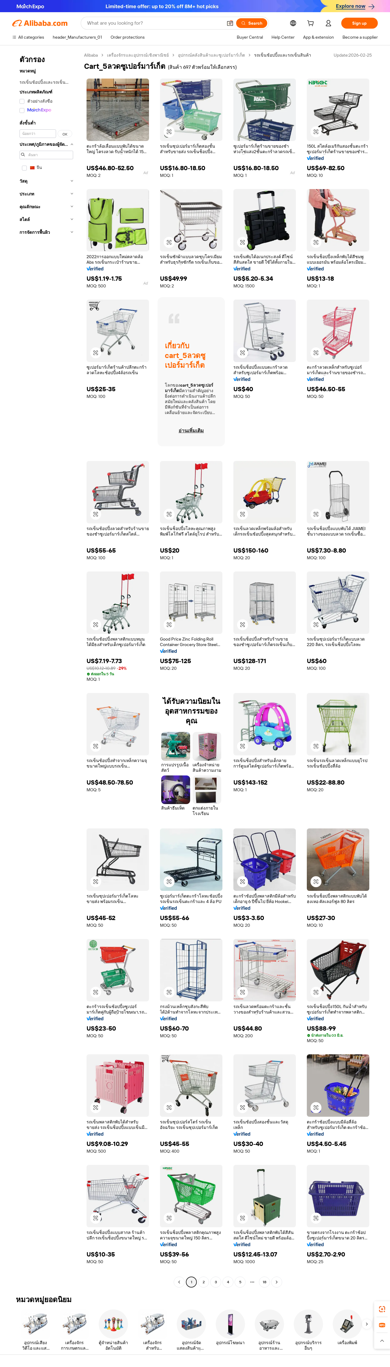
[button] (230, 23)
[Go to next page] (276, 1282)
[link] (382, 1309)
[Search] (251, 23)
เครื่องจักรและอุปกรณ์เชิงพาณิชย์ (138, 55)
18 (264, 1282)
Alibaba (91, 55)
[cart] (311, 24)
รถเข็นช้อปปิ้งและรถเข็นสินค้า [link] (282, 55)
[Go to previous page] (179, 1282)
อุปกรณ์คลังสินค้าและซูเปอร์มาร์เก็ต (211, 55)
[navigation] (46, 669)
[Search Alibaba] (154, 23)
